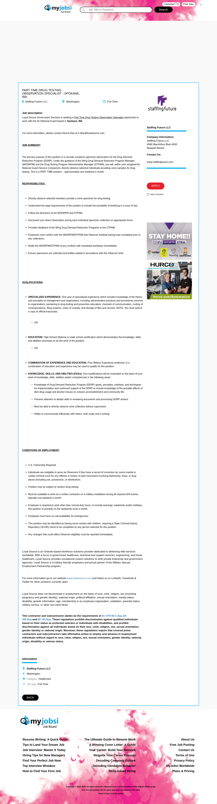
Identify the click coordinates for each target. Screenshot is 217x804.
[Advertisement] (108, 42)
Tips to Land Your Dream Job (43, 744)
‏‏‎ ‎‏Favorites (171, 4)
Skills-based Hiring (122, 771)
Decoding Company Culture (116, 760)
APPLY (155, 185)
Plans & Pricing (183, 771)
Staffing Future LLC (159, 127)
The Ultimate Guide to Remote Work (110, 739)
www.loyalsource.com (79, 578)
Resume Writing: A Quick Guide (45, 739)
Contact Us (186, 750)
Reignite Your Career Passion (115, 755)
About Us (187, 739)
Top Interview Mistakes (39, 765)
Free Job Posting (182, 744)
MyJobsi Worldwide (180, 765)
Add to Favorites (156, 194)
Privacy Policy (184, 760)
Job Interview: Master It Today (44, 750)
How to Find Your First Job (42, 771)
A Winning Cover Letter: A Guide (112, 744)
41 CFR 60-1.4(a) (112, 615)
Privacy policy (117, 794)
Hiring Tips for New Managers (44, 755)
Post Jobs (188, 4)
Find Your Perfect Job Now (42, 760)
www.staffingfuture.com (160, 162)
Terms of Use (185, 755)
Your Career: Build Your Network (112, 750)
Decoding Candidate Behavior (114, 765)
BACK (30, 697)
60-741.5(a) (44, 619)
